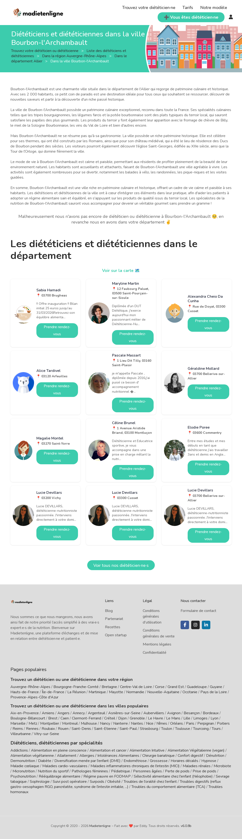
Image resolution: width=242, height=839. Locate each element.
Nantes (137, 723)
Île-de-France (53, 692)
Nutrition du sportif (53, 770)
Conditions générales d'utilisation (152, 616)
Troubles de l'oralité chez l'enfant (150, 781)
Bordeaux (211, 713)
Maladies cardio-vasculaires (64, 765)
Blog (109, 610)
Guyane (216, 686)
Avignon (174, 713)
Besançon (192, 713)
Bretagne (109, 686)
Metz (33, 723)
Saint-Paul (128, 728)
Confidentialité (154, 652)
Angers (63, 713)
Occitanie (189, 692)
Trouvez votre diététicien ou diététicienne (45, 50)
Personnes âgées (147, 770)
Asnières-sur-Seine (124, 713)
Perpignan (205, 723)
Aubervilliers (153, 713)
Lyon (214, 718)
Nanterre (120, 723)
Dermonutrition (23, 760)
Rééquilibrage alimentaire (59, 776)
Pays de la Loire (213, 692)
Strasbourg (149, 728)
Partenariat (114, 618)
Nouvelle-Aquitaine (163, 692)
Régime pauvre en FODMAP (107, 776)
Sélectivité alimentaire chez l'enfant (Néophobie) (173, 776)
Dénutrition (215, 755)
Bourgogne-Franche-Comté (76, 686)
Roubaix (48, 728)
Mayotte (116, 692)
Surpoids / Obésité (105, 781)
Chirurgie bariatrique (158, 755)
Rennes (32, 728)
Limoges (200, 718)
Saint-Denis (81, 728)
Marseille (18, 723)
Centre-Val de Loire (136, 686)
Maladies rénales (197, 765)
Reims (18, 728)
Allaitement (66, 755)
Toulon (166, 728)
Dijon (122, 718)
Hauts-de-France (24, 692)
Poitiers (223, 723)
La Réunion (76, 692)
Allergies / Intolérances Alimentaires (109, 755)
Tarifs (187, 7)
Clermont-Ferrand (86, 718)
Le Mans (173, 718)
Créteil (109, 718)
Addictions (19, 750)
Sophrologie (40, 781)
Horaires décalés (184, 760)
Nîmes (161, 723)
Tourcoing (201, 728)
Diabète (44, 760)
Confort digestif (190, 755)
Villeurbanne (20, 733)
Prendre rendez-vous (57, 330)
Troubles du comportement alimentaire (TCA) (168, 786)
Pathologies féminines (90, 770)
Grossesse (159, 760)
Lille (186, 718)
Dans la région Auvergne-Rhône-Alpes (74, 56)
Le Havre (155, 718)
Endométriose (135, 760)
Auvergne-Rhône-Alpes (30, 686)
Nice (149, 723)
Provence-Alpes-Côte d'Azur (34, 697)
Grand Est (176, 686)
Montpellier (49, 723)
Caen (64, 718)
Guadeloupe (197, 686)
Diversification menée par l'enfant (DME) (87, 760)
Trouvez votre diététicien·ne (148, 7)
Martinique (97, 692)
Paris (190, 723)
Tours (216, 728)
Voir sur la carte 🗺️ (121, 270)
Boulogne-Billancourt (27, 718)
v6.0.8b (186, 825)
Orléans (176, 723)
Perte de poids (177, 770)
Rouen (63, 728)
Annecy (79, 713)
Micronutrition (24, 770)
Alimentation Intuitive (147, 750)
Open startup (116, 635)
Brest (52, 718)
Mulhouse (89, 723)
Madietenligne (100, 825)
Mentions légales (157, 644)
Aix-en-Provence (24, 713)
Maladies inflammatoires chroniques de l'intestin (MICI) (135, 765)
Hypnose (208, 760)
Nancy (105, 723)
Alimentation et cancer (108, 750)
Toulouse (182, 728)
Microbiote (222, 765)
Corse (159, 686)
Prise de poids (204, 770)
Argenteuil (96, 713)
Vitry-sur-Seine (46, 733)
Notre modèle (213, 7)
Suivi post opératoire (70, 781)
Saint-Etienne (105, 728)
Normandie (135, 692)
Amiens (48, 713)
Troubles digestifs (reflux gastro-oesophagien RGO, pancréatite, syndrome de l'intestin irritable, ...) (115, 784)
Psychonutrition (23, 776)
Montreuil (70, 723)
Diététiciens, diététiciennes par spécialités (52, 742)
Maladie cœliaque (24, 765)
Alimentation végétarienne (32, 755)
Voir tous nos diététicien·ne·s (121, 565)
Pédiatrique (120, 770)
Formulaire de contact (198, 610)
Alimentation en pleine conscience (58, 750)
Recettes (112, 627)
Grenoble (137, 718)
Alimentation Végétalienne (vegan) (196, 750)
